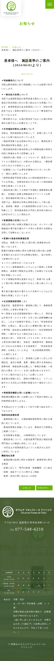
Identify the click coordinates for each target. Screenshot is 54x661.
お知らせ (16, 47)
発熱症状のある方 (45, 488)
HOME (4, 47)
